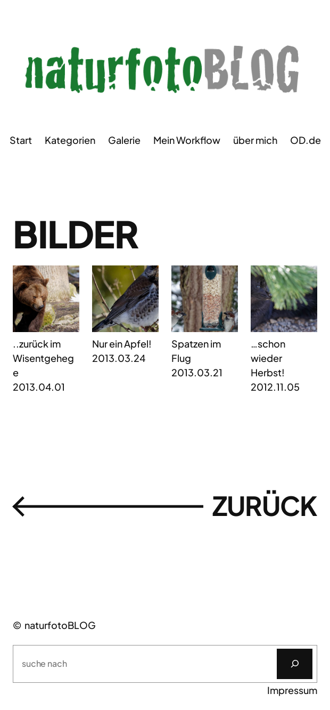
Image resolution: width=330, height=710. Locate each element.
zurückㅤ (165, 505)
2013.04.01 (39, 387)
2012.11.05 (275, 387)
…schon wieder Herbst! (268, 357)
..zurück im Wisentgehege (43, 357)
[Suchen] (294, 664)
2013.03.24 (118, 358)
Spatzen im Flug (196, 350)
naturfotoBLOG (60, 625)
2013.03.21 (196, 372)
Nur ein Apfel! (122, 343)
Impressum (292, 690)
